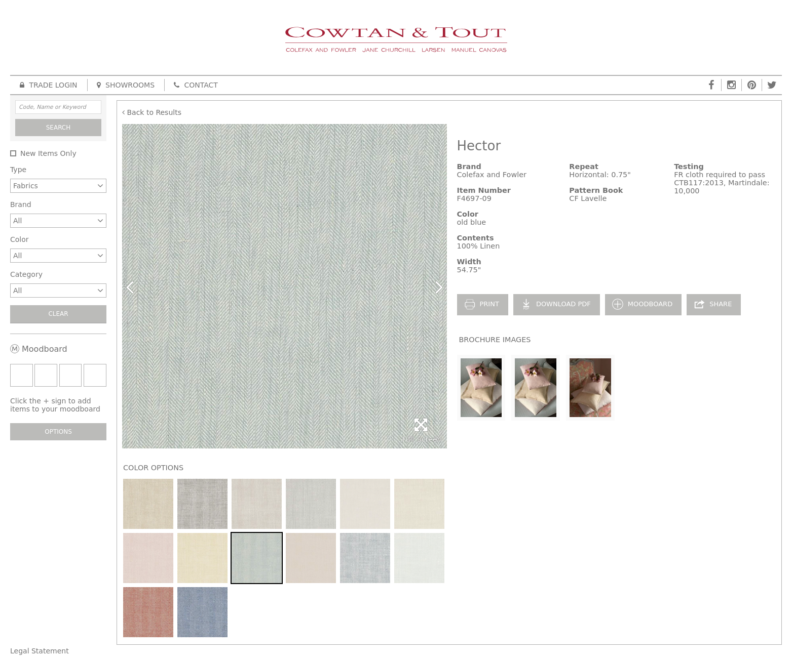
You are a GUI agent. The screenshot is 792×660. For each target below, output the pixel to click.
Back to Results (151, 112)
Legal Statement (39, 651)
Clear (58, 313)
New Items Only (48, 153)
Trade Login (49, 85)
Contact (196, 85)
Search (58, 127)
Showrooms (126, 85)
